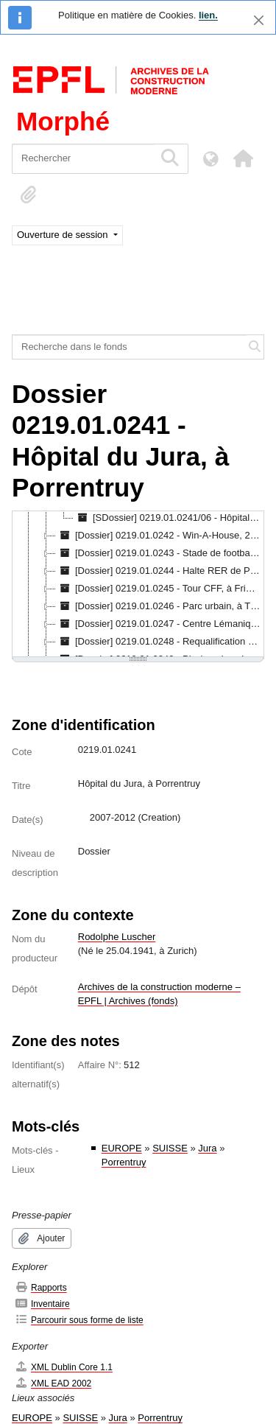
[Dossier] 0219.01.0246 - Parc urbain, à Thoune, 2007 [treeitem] (159, 606)
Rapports (41, 1287)
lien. (208, 15)
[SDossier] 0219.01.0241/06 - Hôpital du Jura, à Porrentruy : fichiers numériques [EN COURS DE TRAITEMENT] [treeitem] (169, 518)
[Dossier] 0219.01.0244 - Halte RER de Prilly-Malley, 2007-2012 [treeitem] (159, 571)
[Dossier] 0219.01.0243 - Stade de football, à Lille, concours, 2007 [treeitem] (159, 553)
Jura (207, 1148)
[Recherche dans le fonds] (130, 347)
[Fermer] (258, 20)
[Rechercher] (83, 159)
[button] (243, 158)
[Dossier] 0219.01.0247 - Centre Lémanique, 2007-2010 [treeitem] (159, 624)
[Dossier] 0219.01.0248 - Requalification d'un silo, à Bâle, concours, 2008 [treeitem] (159, 641)
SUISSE (170, 1148)
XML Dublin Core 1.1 (64, 1366)
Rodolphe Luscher (117, 936)
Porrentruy (124, 1162)
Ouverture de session (63, 234)
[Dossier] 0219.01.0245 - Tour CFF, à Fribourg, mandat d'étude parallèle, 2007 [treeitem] (159, 588)
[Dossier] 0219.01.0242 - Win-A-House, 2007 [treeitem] (159, 535)
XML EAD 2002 (53, 1383)
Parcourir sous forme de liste (79, 1319)
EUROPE (122, 1148)
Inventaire (42, 1303)
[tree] (138, 585)
